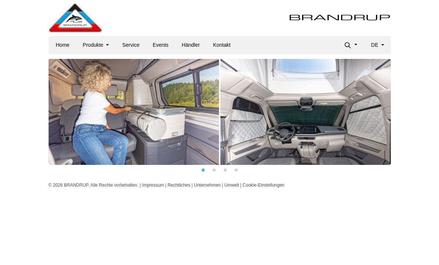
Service (130, 45)
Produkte (94, 45)
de (375, 45)
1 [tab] (203, 170)
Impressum (153, 185)
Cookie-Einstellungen (263, 185)
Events (161, 45)
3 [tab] (225, 170)
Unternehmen (207, 185)
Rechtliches (178, 185)
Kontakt (221, 45)
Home (63, 45)
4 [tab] (236, 170)
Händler (191, 45)
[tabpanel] (220, 112)
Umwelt (231, 185)
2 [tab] (214, 170)
